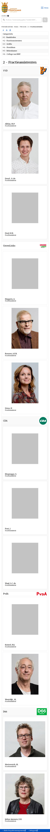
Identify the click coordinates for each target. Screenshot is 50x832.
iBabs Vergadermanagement (15, 830)
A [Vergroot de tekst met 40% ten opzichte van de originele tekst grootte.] (10, 30)
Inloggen (33, 830)
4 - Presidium (9, 47)
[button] (45, 19)
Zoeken (4, 16)
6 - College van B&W (11, 54)
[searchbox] (22, 19)
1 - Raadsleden (9, 37)
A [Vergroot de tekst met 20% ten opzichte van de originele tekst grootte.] (6, 30)
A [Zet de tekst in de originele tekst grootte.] (3, 30)
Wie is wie (23, 27)
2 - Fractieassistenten (12, 41)
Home (16, 27)
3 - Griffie (7, 44)
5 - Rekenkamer (10, 51)
